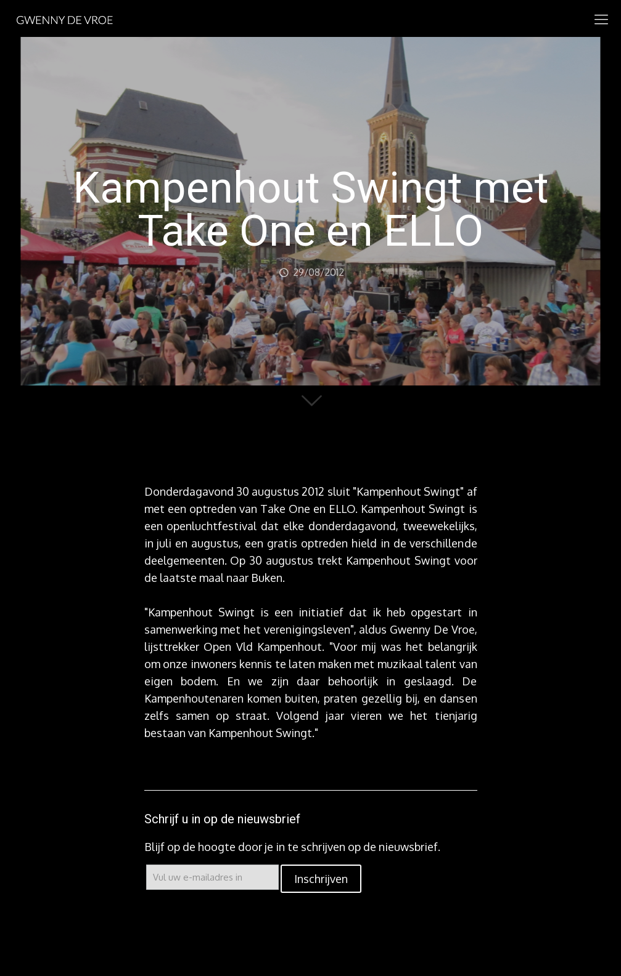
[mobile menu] (601, 18)
